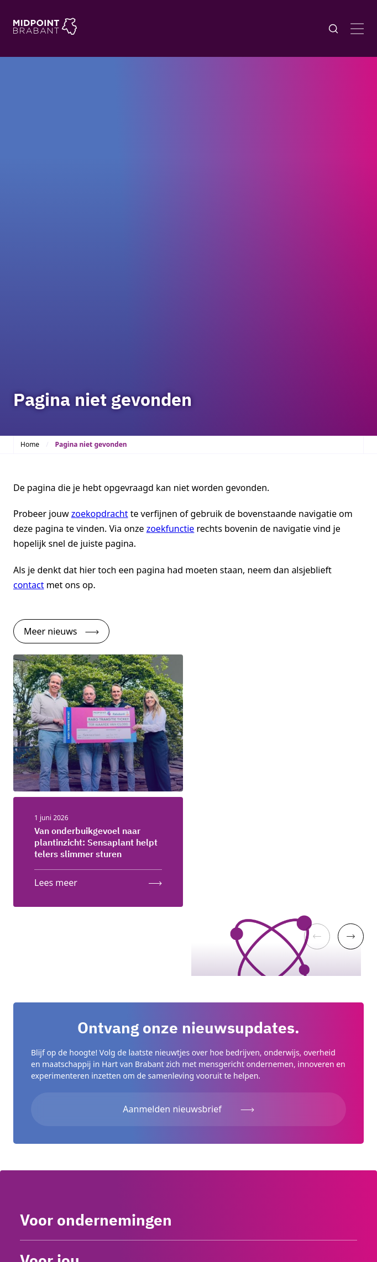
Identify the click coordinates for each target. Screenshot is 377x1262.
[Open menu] (357, 28)
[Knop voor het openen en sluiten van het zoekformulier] (333, 28)
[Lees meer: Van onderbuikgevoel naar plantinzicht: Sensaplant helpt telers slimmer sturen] (98, 880)
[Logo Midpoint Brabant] (45, 28)
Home (29, 444)
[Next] (351, 936)
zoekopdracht (99, 514)
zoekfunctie (170, 528)
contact (28, 585)
